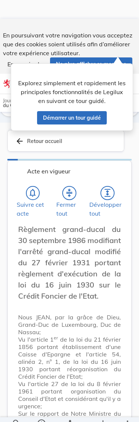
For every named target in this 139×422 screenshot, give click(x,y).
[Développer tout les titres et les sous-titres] (107, 193)
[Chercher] (16, 410)
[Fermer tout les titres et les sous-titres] (69, 193)
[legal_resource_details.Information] (41, 410)
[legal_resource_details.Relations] (69, 410)
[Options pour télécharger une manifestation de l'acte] (102, 410)
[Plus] (127, 410)
